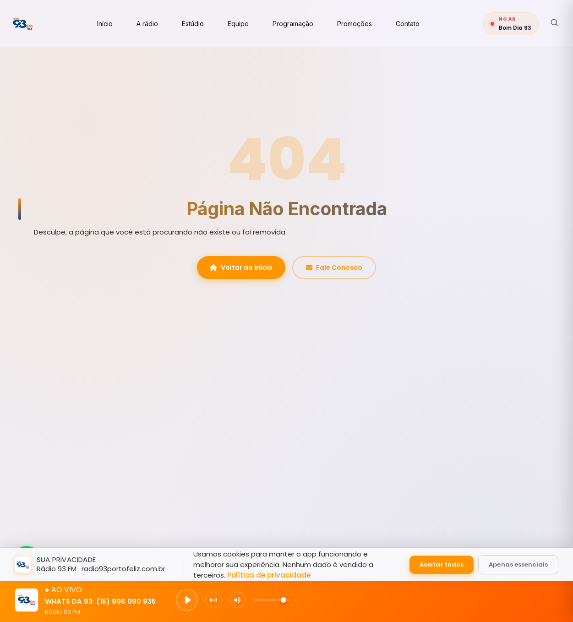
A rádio (161, 23)
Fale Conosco (334, 267)
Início (118, 23)
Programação (306, 23)
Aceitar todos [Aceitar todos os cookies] (442, 564)
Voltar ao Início (241, 267)
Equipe (251, 23)
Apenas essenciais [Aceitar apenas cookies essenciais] (518, 564)
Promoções (368, 23)
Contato (421, 23)
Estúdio (207, 23)
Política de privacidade (269, 574)
